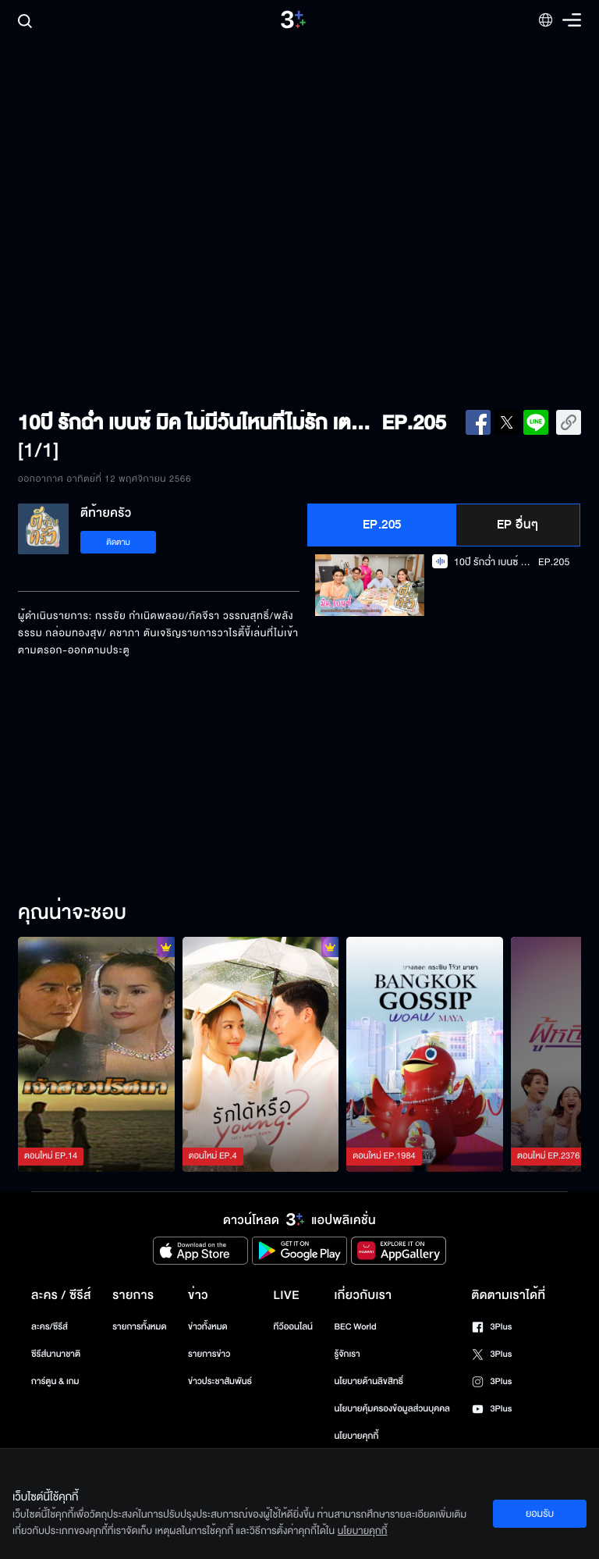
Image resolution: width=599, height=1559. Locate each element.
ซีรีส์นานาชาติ (55, 1354)
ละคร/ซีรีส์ (49, 1326)
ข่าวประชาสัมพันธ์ (220, 1381)
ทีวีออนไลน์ (293, 1326)
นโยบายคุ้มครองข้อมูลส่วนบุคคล (392, 1408)
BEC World (355, 1326)
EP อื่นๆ (518, 524)
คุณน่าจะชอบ (72, 913)
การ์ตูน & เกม (55, 1381)
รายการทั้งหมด (139, 1326)
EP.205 (382, 524)
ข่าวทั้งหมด (208, 1326)
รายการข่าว (209, 1354)
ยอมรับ (540, 1514)
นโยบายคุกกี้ (356, 1436)
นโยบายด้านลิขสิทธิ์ (368, 1381)
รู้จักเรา (347, 1354)
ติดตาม (118, 542)
